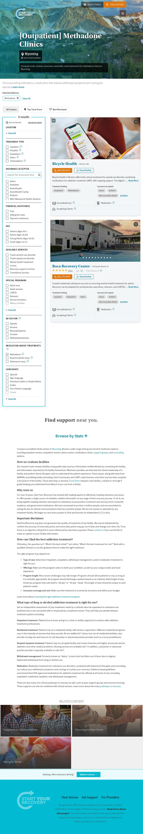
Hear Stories (94, 4)
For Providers (110, 797)
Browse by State (69, 436)
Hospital (14, 150)
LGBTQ (13, 292)
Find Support (117, 4)
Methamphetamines (19, 337)
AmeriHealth (16, 188)
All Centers (11, 109)
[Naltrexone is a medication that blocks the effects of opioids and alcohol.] (28, 361)
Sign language (16, 378)
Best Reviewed (60, 109)
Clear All (26, 98)
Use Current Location (32, 58)
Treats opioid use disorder (22, 258)
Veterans (14, 296)
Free (12, 211)
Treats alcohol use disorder (23, 254)
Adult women (16, 289)
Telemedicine (16, 161)
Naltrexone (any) (18, 361)
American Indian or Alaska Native (25, 381)
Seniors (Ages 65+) (18, 231)
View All (12, 133)
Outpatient (15, 154)
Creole (13, 392)
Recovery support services (22, 269)
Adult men (15, 285)
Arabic (13, 385)
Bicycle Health (64, 163)
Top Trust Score (34, 109)
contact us (99, 530)
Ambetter (14, 184)
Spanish (13, 374)
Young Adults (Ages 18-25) (22, 238)
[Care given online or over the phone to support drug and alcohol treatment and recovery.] (25, 161)
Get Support (90, 797)
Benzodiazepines (18, 330)
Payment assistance (19, 218)
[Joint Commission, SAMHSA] (74, 309)
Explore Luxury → (88, 774)
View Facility (85, 170)
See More (124, 195)
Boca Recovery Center (71, 266)
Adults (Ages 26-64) (19, 234)
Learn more (18, 87)
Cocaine (13, 334)
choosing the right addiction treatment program (57, 596)
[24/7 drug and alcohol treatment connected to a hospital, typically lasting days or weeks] (20, 150)
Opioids (13, 323)
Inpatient (14, 146)
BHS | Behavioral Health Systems (25, 199)
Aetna (13, 181)
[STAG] (74, 202)
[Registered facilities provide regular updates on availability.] (75, 208)
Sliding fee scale (17, 214)
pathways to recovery (110, 686)
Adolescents (16, 306)
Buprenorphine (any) (20, 357)
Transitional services (19, 272)
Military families (17, 303)
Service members (18, 299)
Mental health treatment (21, 262)
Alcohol (13, 327)
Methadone (9, 98)
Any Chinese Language (20, 388)
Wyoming (56, 448)
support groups (101, 452)
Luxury (13, 265)
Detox (13, 157)
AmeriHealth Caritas (19, 191)
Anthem (14, 195)
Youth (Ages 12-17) (18, 241)
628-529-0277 (63, 170)
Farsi (12, 395)
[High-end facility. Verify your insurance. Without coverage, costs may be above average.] (82, 271)
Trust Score (74, 480)
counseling (118, 452)
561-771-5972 (63, 276)
